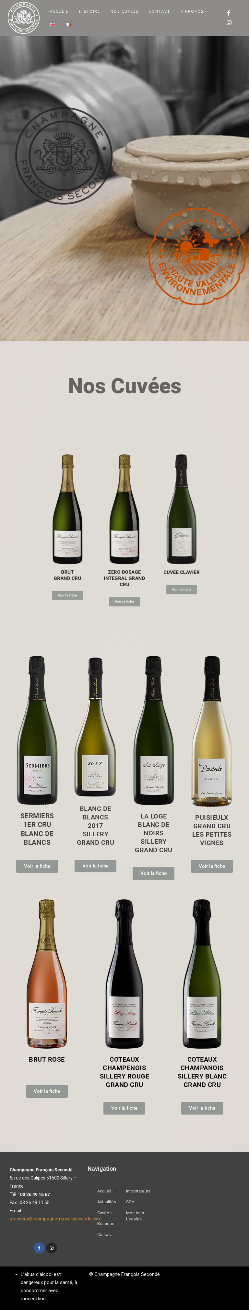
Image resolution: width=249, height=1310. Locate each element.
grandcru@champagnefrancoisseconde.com (55, 1218)
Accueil (59, 11)
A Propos (192, 11)
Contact (159, 11)
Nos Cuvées (124, 11)
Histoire (89, 11)
